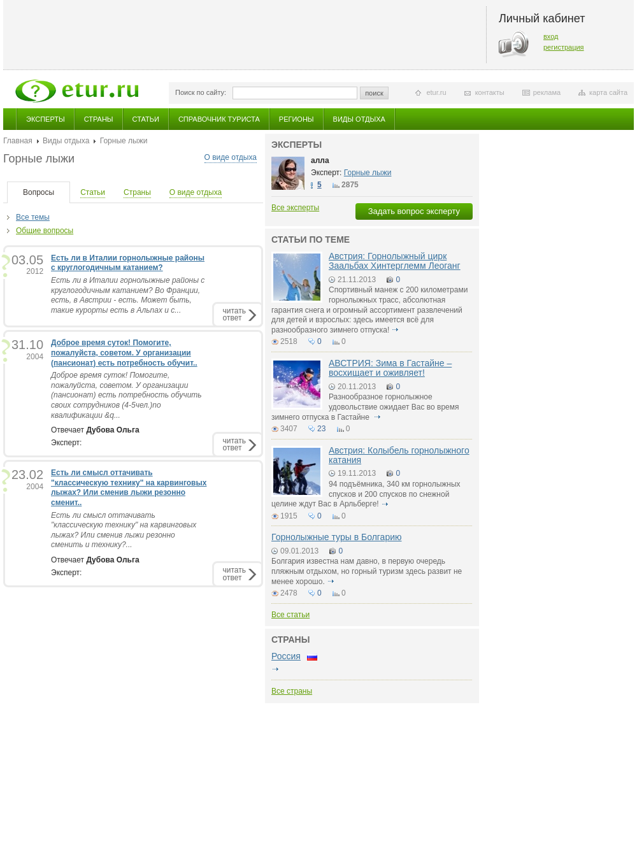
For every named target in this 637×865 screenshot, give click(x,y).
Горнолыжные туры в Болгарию (336, 537)
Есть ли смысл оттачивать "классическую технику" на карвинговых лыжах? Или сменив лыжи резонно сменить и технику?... (123, 530)
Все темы (33, 217)
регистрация (563, 47)
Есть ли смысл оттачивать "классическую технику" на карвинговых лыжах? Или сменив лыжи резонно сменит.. (128, 487)
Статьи (145, 119)
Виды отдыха (359, 119)
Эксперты (45, 119)
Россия (286, 656)
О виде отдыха (230, 157)
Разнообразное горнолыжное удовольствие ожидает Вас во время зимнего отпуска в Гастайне (365, 406)
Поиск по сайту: (200, 92)
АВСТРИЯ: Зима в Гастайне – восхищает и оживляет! (390, 368)
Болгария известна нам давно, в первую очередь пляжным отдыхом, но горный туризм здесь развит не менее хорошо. (366, 571)
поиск (374, 93)
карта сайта (608, 92)
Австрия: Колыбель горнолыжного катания (399, 455)
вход (551, 36)
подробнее (395, 330)
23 (321, 428)
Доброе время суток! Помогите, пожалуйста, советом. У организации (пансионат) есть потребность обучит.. (124, 352)
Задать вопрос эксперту (414, 211)
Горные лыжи (368, 172)
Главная (17, 140)
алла (320, 160)
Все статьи (290, 614)
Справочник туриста (219, 119)
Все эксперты (295, 207)
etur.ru (436, 92)
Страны (98, 119)
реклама (547, 92)
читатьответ (234, 314)
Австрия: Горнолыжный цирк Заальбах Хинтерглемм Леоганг (395, 261)
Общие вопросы (44, 230)
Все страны (291, 691)
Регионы (296, 119)
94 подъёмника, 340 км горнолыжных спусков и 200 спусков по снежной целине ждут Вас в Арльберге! (366, 494)
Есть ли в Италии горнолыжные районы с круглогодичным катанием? (127, 263)
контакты (490, 92)
